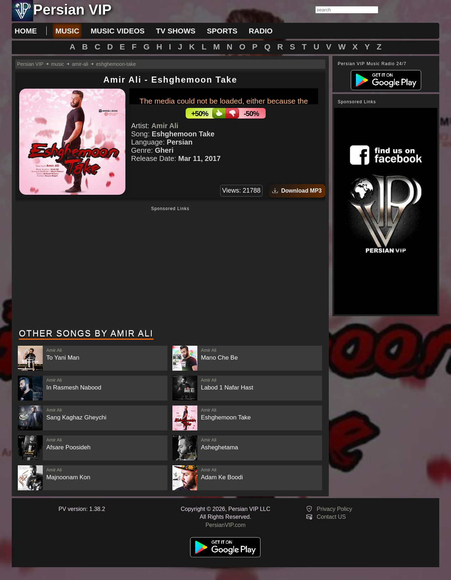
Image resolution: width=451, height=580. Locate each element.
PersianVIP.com (226, 525)
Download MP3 (297, 191)
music (67, 31)
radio (261, 31)
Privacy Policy (334, 509)
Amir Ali (164, 126)
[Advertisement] (170, 268)
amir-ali (80, 64)
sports (222, 31)
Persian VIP (30, 64)
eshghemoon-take (116, 64)
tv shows (176, 31)
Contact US (331, 517)
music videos (117, 31)
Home (26, 31)
